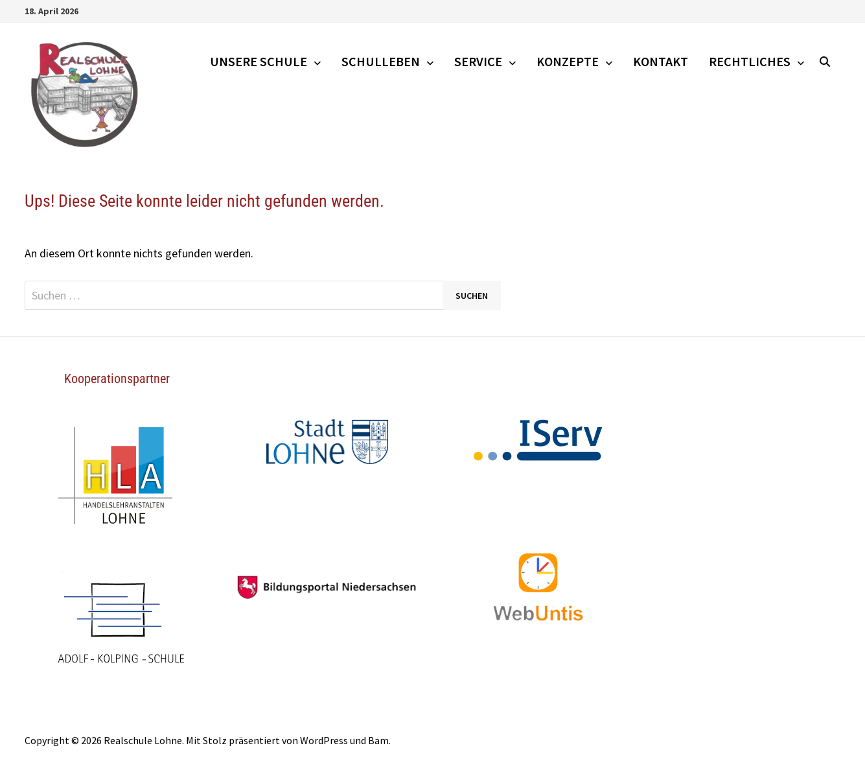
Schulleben (380, 61)
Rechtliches (749, 61)
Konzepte (567, 61)
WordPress (324, 740)
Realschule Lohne (143, 740)
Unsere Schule (258, 61)
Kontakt (660, 61)
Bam (378, 740)
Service (478, 61)
